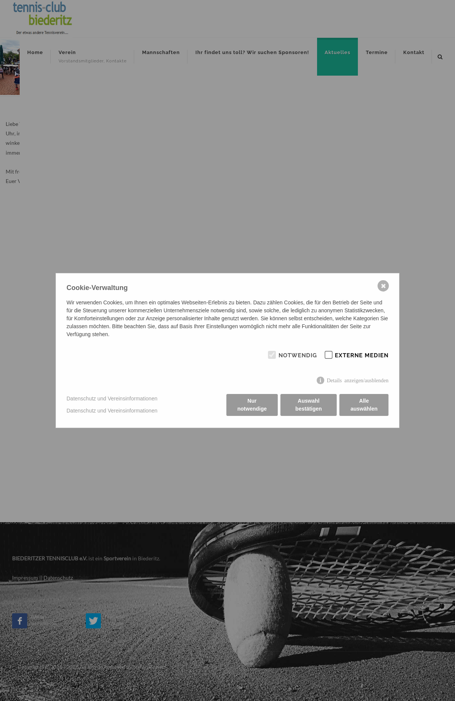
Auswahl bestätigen (309, 405)
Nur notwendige (252, 405)
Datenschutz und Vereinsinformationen (112, 398)
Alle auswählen (364, 405)
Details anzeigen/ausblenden (357, 380)
